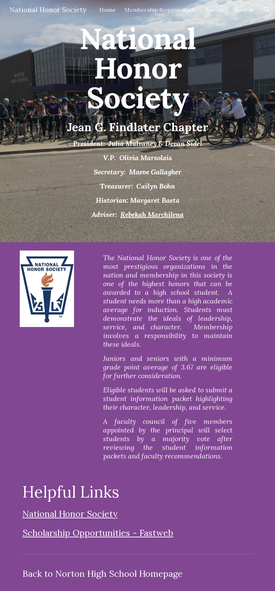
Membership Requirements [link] (160, 9)
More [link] (239, 9)
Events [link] (214, 9)
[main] (137, 121)
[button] (266, 9)
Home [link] (107, 9)
